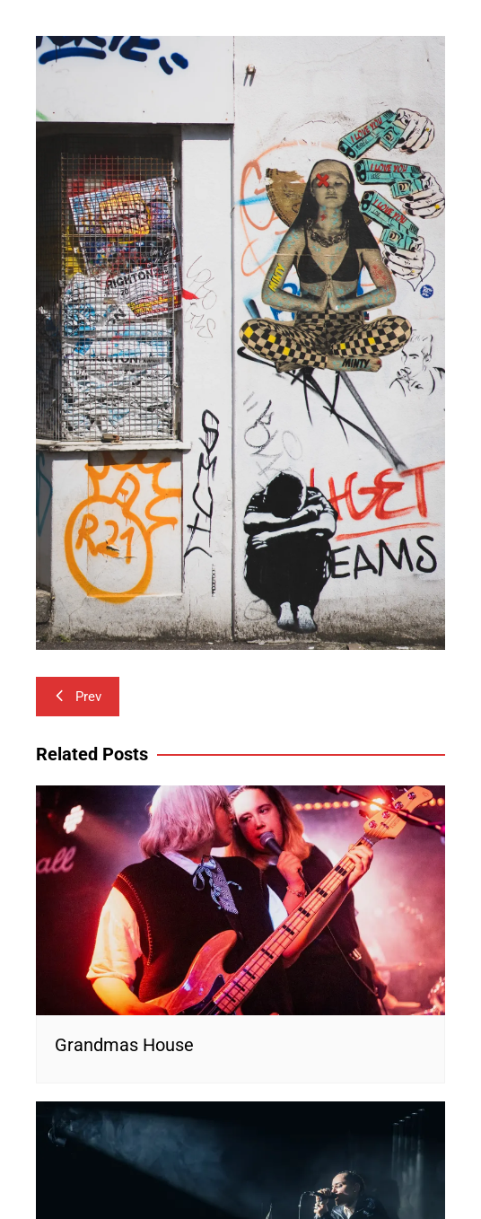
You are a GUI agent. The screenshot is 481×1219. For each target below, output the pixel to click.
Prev (77, 696)
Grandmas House (124, 1045)
